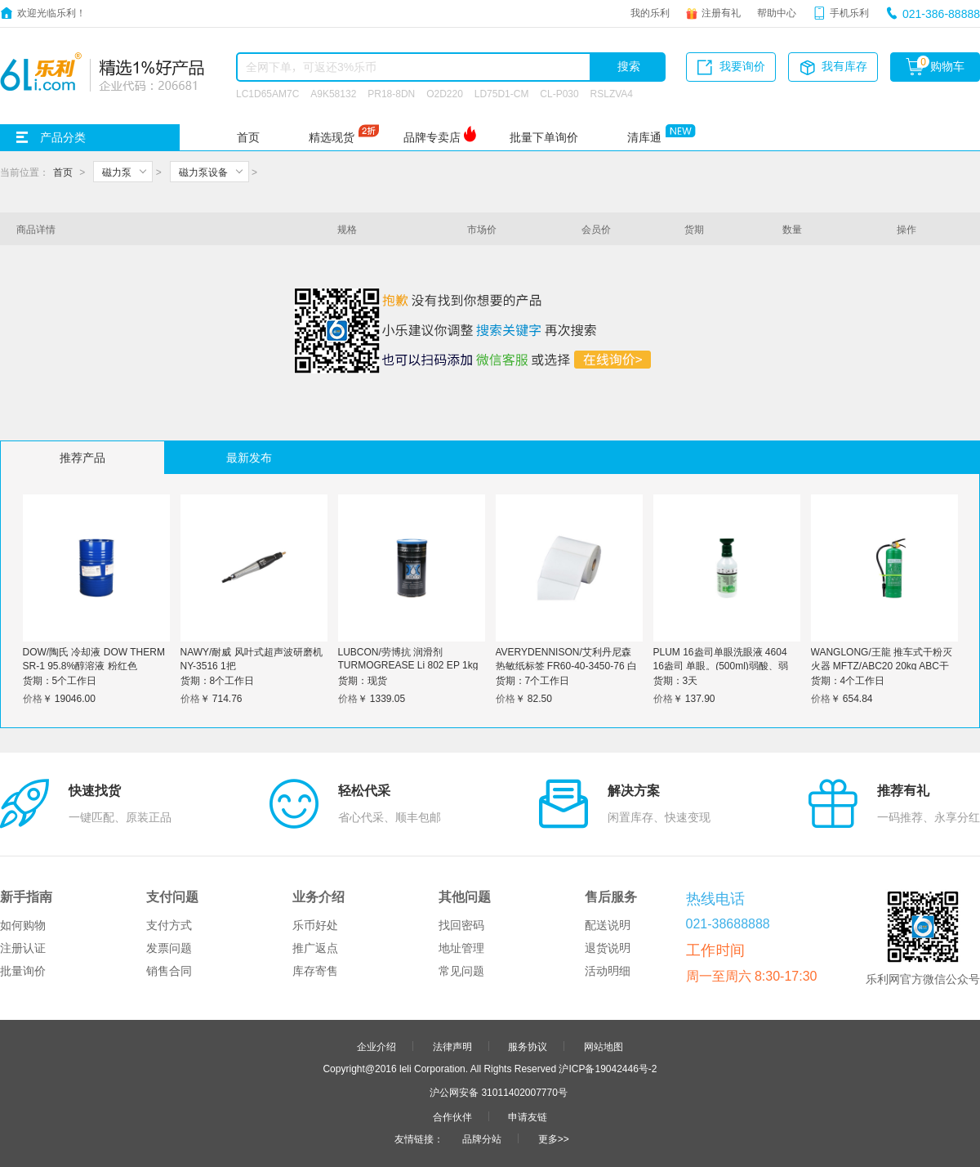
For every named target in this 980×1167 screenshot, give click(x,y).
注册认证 (23, 948)
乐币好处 (315, 925)
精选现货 (331, 137)
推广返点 (315, 948)
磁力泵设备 (203, 172)
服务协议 (527, 1046)
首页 (248, 137)
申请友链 (527, 1116)
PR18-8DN (391, 93)
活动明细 (607, 971)
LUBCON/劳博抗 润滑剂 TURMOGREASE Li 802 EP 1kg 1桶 (408, 664)
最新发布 (249, 457)
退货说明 (607, 948)
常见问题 (461, 971)
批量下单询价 (544, 137)
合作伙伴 (452, 1116)
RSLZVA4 (611, 93)
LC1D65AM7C (267, 93)
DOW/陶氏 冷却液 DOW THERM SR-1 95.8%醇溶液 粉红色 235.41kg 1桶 (94, 665)
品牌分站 (481, 1138)
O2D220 (444, 93)
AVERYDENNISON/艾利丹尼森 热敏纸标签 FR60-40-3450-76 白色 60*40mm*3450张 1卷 (566, 665)
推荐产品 (82, 457)
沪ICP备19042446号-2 (608, 1068)
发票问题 (169, 948)
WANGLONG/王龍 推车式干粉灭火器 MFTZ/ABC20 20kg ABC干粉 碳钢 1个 (882, 665)
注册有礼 (721, 12)
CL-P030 (559, 93)
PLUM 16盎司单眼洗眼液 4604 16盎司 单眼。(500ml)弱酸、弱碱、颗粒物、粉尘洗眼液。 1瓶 (721, 665)
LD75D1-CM (501, 93)
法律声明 (452, 1046)
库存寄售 (315, 971)
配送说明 (607, 925)
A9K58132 (333, 93)
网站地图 (603, 1046)
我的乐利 (650, 12)
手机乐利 (849, 12)
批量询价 (23, 971)
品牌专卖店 (432, 137)
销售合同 (169, 971)
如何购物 (23, 925)
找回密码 (461, 925)
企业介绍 (376, 1046)
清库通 (644, 137)
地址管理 (461, 948)
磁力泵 (116, 172)
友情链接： (418, 1138)
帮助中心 (776, 12)
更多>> (553, 1138)
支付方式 (169, 925)
